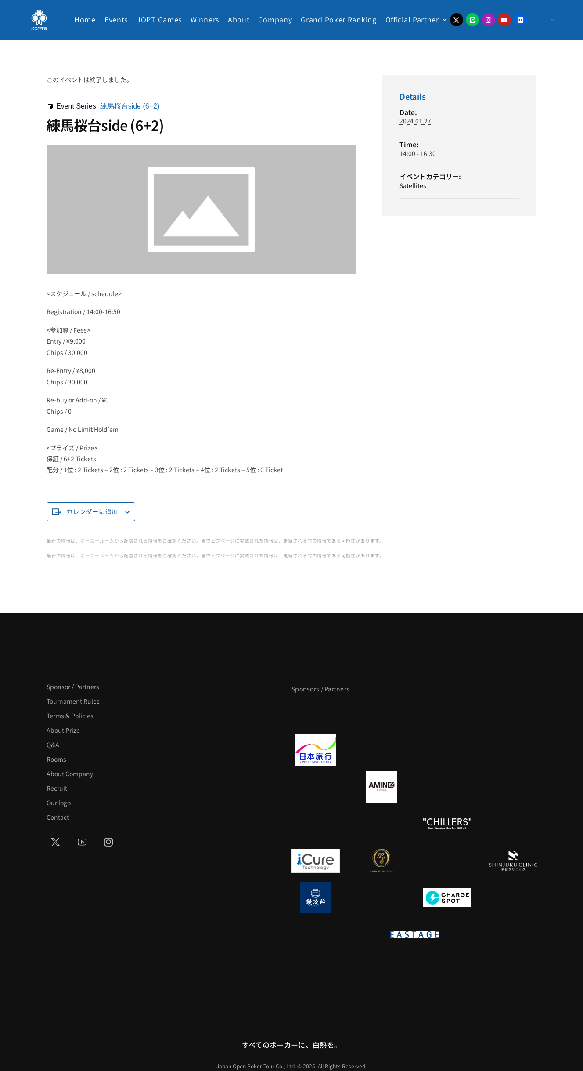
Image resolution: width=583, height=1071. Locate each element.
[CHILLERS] (447, 823)
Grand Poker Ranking (338, 19)
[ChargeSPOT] (447, 897)
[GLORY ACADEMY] (381, 749)
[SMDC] (513, 897)
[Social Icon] (55, 842)
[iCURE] (315, 860)
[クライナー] (447, 786)
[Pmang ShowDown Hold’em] (414, 971)
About (239, 19)
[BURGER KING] (315, 786)
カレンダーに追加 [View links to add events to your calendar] (92, 511)
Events (116, 19)
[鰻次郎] (315, 897)
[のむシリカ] (315, 823)
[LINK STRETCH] (381, 860)
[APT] (315, 713)
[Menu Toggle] (543, 20)
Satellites (412, 185)
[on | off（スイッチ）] (348, 934)
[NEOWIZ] (480, 971)
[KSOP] (348, 971)
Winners (205, 19)
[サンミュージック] (447, 713)
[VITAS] (381, 786)
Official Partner (412, 19)
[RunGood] (381, 823)
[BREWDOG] (513, 749)
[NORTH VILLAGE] (381, 897)
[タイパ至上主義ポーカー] (513, 713)
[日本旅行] (315, 749)
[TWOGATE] (447, 749)
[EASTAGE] (414, 934)
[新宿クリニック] (513, 860)
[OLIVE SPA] (447, 860)
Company (275, 19)
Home (85, 19)
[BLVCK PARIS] (381, 713)
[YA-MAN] (513, 786)
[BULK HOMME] (513, 823)
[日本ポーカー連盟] (480, 934)
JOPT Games (159, 19)
